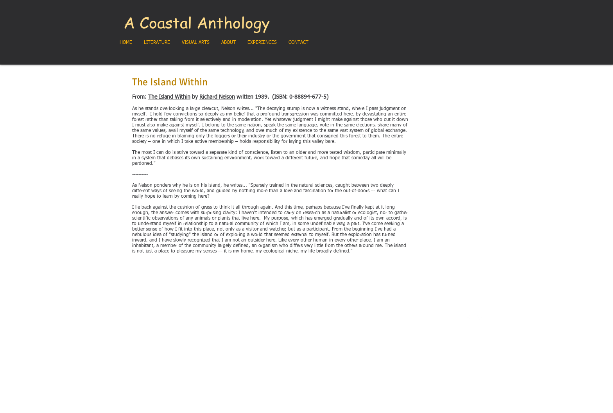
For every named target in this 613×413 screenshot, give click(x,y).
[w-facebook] (468, 318)
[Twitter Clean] (480, 318)
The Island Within (169, 97)
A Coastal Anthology (197, 22)
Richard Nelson (217, 97)
